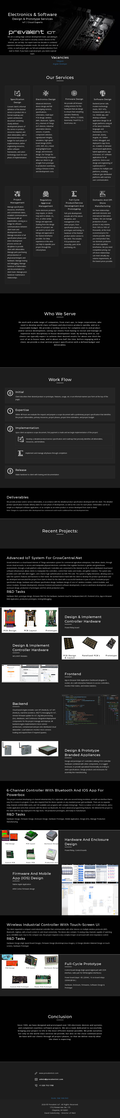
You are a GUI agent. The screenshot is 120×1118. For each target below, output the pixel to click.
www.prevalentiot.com (48, 1073)
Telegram (60, 61)
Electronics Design (46, 99)
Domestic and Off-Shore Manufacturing (103, 203)
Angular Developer (60, 64)
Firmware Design (74, 99)
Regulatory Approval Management (46, 203)
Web (63, 1098)
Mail (59, 1098)
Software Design (102, 99)
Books (54, 1098)
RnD (67, 1098)
